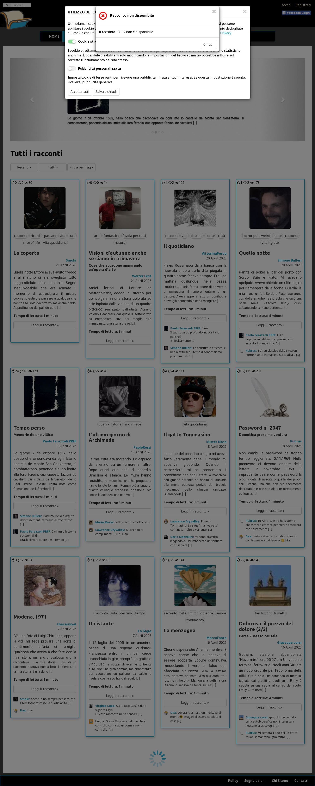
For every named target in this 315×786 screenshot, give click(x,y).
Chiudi (208, 44)
